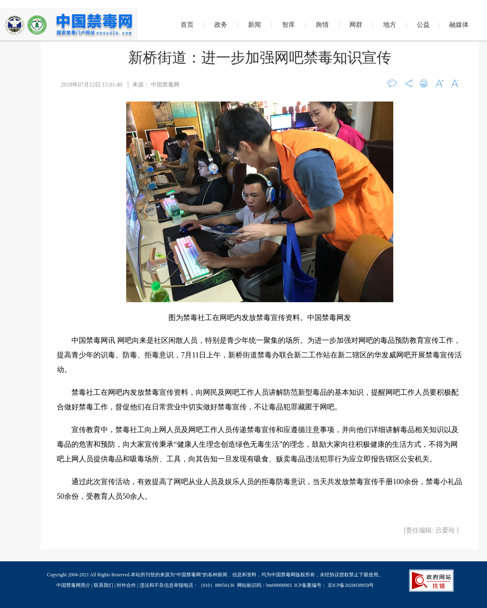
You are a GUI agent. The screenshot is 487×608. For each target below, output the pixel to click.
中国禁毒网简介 (74, 585)
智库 (288, 24)
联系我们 (103, 585)
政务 (220, 24)
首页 (187, 24)
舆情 (322, 24)
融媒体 (459, 24)
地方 (389, 24)
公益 (423, 24)
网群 (355, 24)
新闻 (254, 24)
